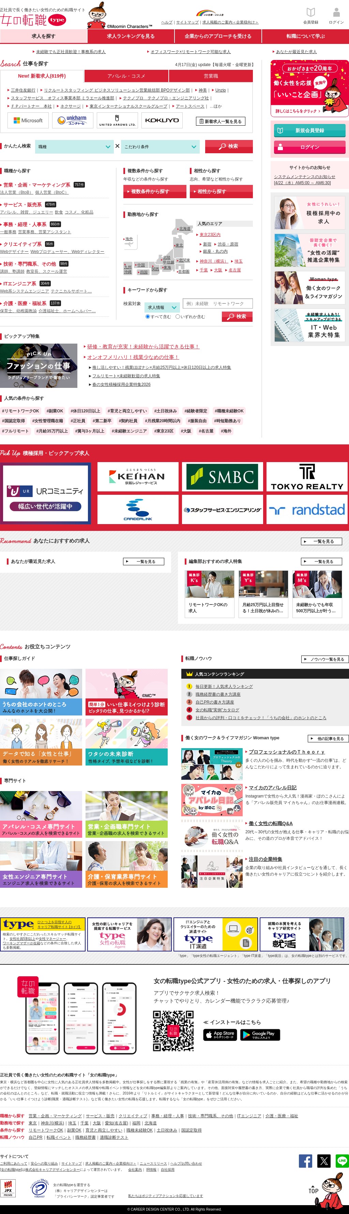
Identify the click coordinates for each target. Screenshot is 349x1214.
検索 (233, 146)
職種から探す (12, 1116)
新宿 (207, 244)
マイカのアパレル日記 (273, 787)
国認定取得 (191, 1130)
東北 (179, 245)
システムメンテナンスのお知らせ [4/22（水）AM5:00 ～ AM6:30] (304, 179)
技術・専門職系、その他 (34, 264)
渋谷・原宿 (228, 244)
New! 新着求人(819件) (42, 76)
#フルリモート (15, 431)
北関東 (184, 260)
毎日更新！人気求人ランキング (224, 686)
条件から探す (12, 1130)
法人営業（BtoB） (16, 192)
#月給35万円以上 (52, 431)
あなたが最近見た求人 (296, 51)
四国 (144, 272)
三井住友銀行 (23, 90)
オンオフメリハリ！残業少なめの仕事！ (133, 357)
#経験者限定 (195, 411)
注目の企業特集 (265, 859)
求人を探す (44, 36)
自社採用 (167, 1169)
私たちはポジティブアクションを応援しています (165, 1196)
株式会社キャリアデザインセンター (52, 1169)
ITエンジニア (249, 1116)
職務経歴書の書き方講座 (218, 694)
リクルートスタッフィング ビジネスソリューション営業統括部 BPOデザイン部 (117, 90)
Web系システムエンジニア (24, 291)
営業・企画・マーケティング (55, 1116)
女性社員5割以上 (22, 939)
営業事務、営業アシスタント (44, 232)
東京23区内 (210, 234)
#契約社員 (128, 421)
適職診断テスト (114, 1137)
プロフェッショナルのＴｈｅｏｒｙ (287, 752)
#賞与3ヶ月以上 (89, 431)
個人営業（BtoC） (52, 192)
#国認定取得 (13, 421)
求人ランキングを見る (131, 36)
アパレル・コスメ (126, 76)
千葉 (204, 270)
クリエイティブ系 (27, 244)
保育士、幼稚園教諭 (18, 311)
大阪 (218, 270)
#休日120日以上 (85, 411)
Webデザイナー (14, 251)
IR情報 (151, 1169)
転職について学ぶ (306, 36)
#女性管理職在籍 (47, 421)
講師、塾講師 (12, 271)
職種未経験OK (139, 1130)
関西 (155, 269)
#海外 (226, 431)
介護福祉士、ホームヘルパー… (67, 311)
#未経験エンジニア (129, 431)
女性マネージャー (52, 939)
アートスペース (190, 106)
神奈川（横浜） (214, 261)
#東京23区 (163, 431)
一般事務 (8, 232)
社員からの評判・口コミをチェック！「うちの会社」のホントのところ (261, 717)
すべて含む (158, 316)
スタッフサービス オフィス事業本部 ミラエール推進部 (62, 98)
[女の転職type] (11, 1169)
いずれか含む (190, 316)
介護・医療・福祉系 (30, 303)
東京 (33, 1123)
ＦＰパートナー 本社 (31, 106)
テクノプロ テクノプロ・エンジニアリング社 (166, 98)
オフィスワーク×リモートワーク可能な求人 (191, 51)
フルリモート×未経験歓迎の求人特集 (126, 376)
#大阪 (186, 431)
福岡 (136, 1123)
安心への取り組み (44, 1163)
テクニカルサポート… (71, 291)
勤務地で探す (12, 1123)
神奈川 (47, 1123)
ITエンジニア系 (25, 283)
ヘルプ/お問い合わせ (186, 1163)
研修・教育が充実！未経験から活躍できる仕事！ (143, 346)
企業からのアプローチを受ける (218, 36)
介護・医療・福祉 (281, 1116)
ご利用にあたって (13, 1163)
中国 (141, 265)
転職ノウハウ (12, 1137)
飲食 (59, 212)
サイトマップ (187, 22)
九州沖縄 (128, 269)
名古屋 (235, 270)
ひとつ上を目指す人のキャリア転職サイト (59, 924)
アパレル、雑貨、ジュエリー (26, 212)
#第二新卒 (102, 421)
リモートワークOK (46, 1130)
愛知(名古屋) (116, 1123)
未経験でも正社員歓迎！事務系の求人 (71, 51)
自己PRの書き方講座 (215, 702)
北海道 (185, 228)
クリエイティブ (133, 1116)
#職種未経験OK (229, 411)
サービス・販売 (100, 1116)
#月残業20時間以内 (162, 421)
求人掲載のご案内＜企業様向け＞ (230, 22)
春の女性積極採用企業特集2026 (121, 384)
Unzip (220, 90)
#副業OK (55, 411)
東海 (167, 267)
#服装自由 (197, 421)
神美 (203, 90)
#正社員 (78, 421)
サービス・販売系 (28, 204)
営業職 (211, 76)
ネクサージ (70, 106)
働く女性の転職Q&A (271, 823)
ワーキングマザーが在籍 (21, 943)
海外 (129, 239)
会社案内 (135, 1169)
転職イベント (59, 1137)
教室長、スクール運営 (46, 271)
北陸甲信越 (168, 259)
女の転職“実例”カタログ (217, 710)
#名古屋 (206, 431)
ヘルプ (166, 22)
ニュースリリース (153, 1163)
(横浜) (58, 1123)
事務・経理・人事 (167, 1116)
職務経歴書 (85, 1137)
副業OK (74, 1130)
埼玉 (238, 261)
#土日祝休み (165, 411)
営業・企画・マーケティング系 (42, 185)
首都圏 (183, 271)
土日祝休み (167, 1130)
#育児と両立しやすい (127, 411)
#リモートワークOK (20, 411)
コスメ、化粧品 (79, 212)
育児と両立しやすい (104, 1130)
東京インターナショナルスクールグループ (128, 106)
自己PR (36, 1137)
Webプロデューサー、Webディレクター (67, 251)
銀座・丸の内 (215, 251)
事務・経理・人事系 (30, 224)
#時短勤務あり (227, 421)
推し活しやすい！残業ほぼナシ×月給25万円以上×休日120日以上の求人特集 (161, 367)
